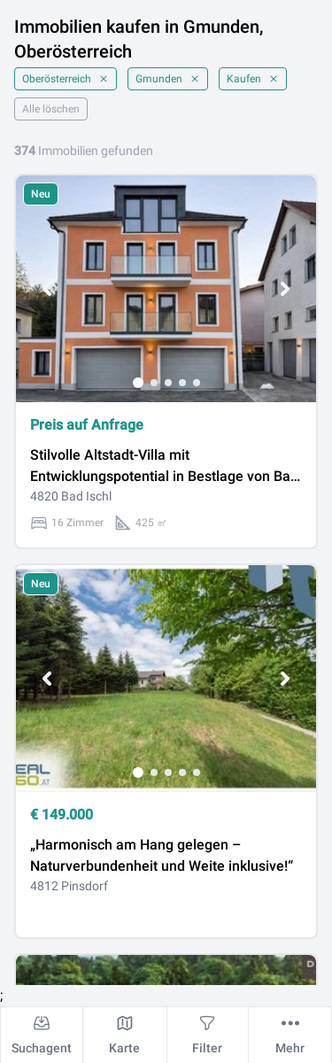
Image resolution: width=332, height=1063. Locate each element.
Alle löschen (51, 109)
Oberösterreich (65, 79)
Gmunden (167, 79)
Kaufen (253, 79)
